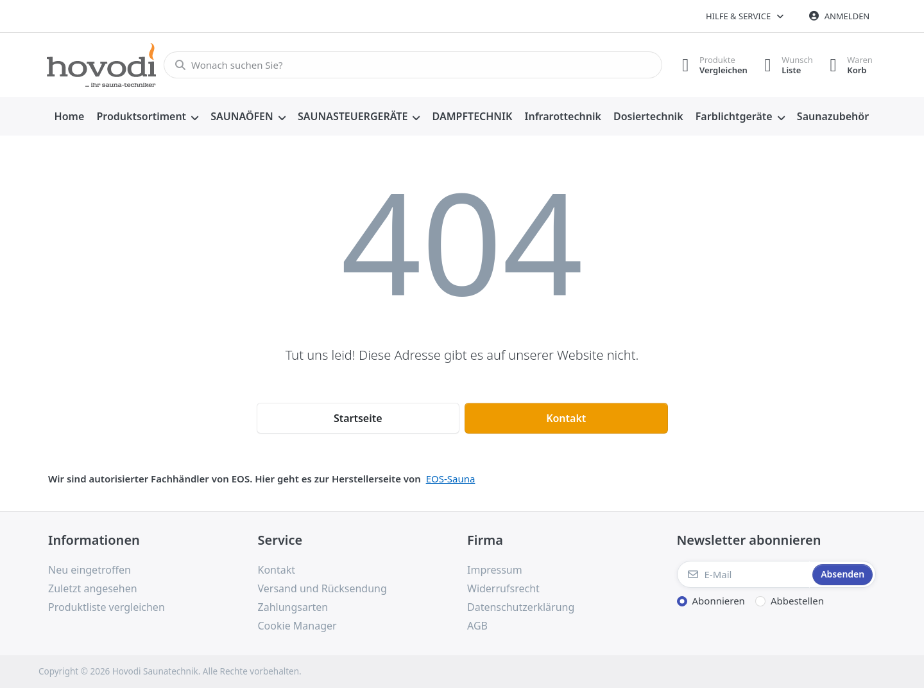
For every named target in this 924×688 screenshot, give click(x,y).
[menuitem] (69, 117)
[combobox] (409, 64)
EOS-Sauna (450, 478)
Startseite (358, 418)
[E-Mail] (743, 574)
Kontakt (566, 418)
